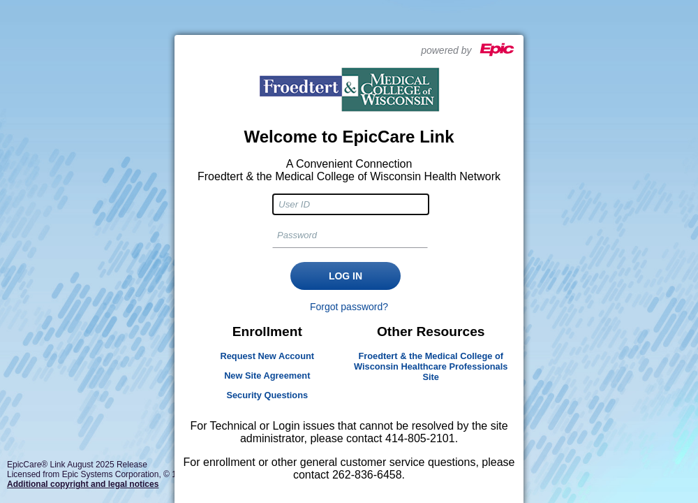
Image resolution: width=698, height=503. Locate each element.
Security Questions (267, 395)
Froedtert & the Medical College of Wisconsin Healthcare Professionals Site (430, 366)
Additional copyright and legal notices (82, 484)
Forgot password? (349, 306)
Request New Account (267, 356)
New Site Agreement (267, 375)
